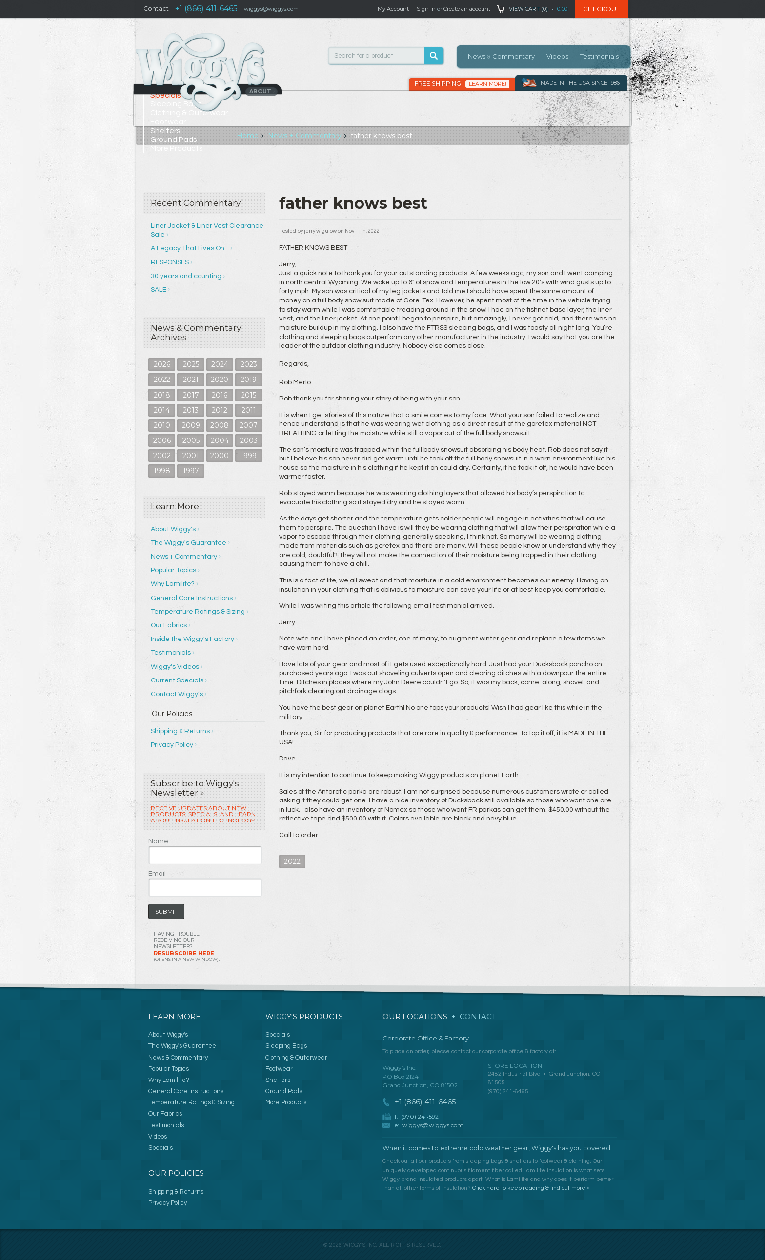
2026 (162, 364)
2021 (191, 379)
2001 (190, 455)
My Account (393, 8)
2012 (219, 410)
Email (157, 873)
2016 (219, 395)
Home (248, 135)
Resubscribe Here (186, 956)
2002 (162, 455)
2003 (249, 440)
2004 (220, 440)
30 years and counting (186, 276)
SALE (158, 289)
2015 (248, 395)
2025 (191, 364)
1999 (249, 455)
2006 (162, 440)
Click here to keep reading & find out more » (531, 1188)
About (262, 91)
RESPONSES (170, 262)
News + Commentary (305, 135)
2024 (219, 364)
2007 (249, 425)
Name (158, 841)
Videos (557, 56)
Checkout (601, 9)
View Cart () (528, 8)
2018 (162, 395)
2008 (219, 425)
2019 (249, 379)
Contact (156, 8)
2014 (162, 410)
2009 (191, 425)
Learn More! (487, 83)
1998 (162, 470)
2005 (191, 440)
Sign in (426, 8)
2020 (219, 379)
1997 (191, 470)
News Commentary (501, 56)
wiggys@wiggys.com (432, 1125)
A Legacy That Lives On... (190, 248)
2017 (191, 395)
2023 (249, 364)
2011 (249, 410)
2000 (219, 455)
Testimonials (599, 56)
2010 (162, 425)
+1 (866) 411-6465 (206, 8)
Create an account (466, 8)
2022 (162, 379)
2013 (191, 410)
